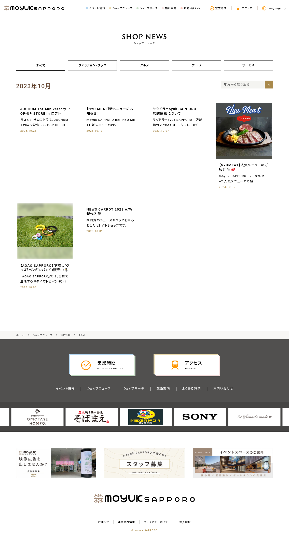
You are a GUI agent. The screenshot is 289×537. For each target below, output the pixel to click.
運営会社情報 (126, 523)
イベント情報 (65, 389)
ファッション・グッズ (92, 65)
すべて (40, 66)
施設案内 (163, 389)
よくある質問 (192, 389)
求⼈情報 (185, 523)
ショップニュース (99, 389)
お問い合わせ (223, 389)
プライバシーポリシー (157, 523)
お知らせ (103, 523)
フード (196, 65)
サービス (248, 65)
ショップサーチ (133, 389)
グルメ (144, 65)
